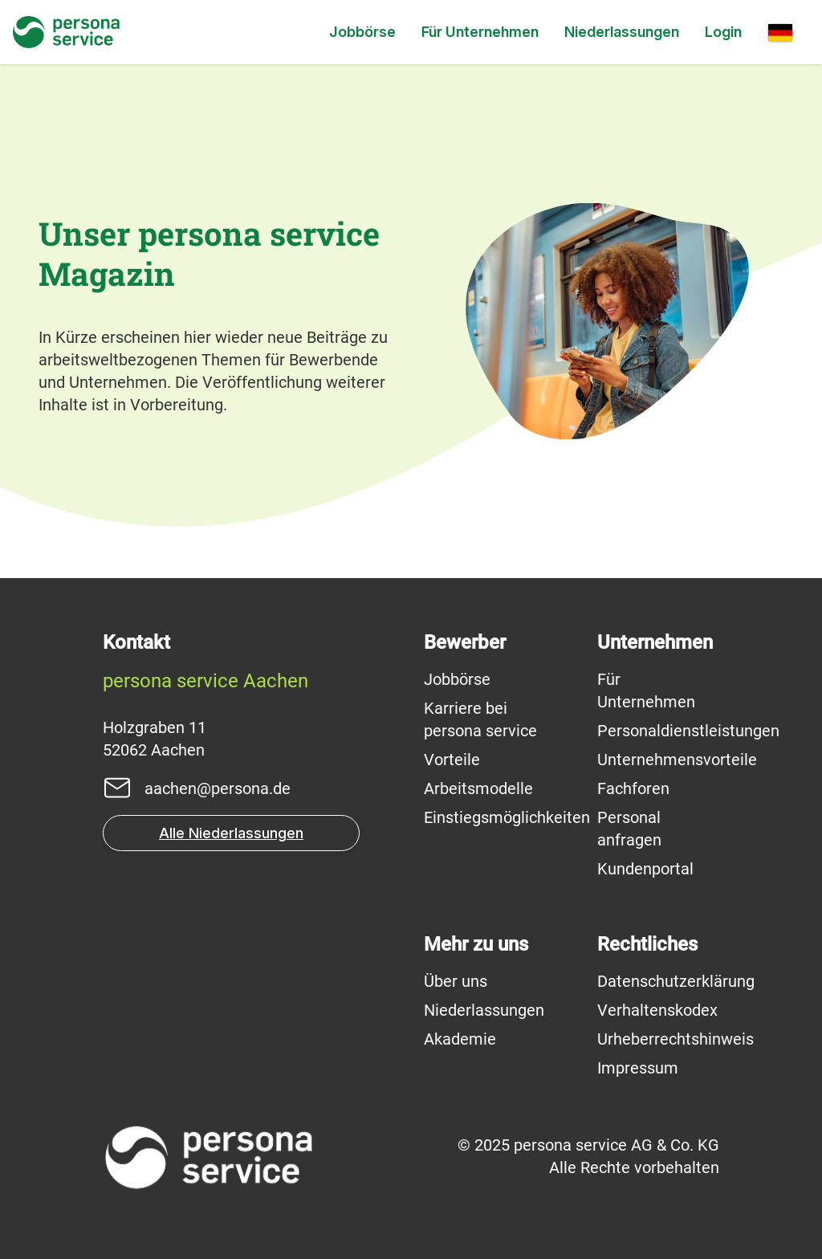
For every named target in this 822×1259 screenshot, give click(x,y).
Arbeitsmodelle (478, 788)
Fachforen (633, 788)
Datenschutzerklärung (676, 981)
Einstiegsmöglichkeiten (507, 817)
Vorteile (452, 759)
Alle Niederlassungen (231, 833)
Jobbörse (362, 31)
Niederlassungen (621, 31)
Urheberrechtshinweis (675, 1039)
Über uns (455, 981)
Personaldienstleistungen (688, 730)
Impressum (637, 1068)
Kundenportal (645, 868)
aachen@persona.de (217, 788)
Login (723, 31)
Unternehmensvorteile (677, 759)
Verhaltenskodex (657, 1010)
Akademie (460, 1039)
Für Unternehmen (480, 31)
